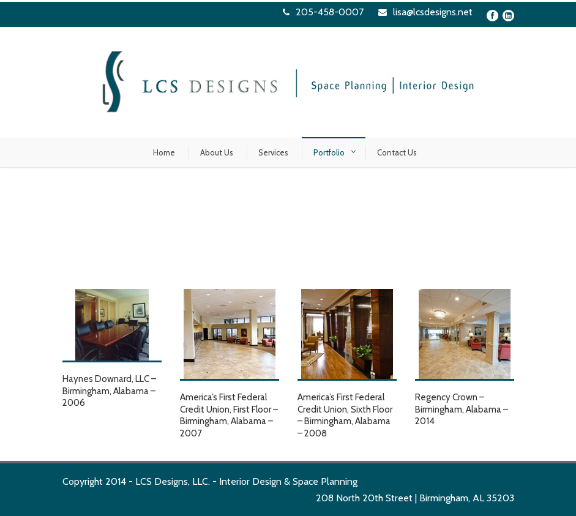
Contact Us (397, 152)
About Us (216, 152)
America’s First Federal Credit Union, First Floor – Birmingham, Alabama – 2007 (229, 415)
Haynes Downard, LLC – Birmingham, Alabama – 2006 (109, 390)
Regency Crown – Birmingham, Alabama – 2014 (461, 409)
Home (164, 152)
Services (273, 152)
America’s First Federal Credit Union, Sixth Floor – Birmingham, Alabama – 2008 (344, 415)
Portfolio (329, 152)
